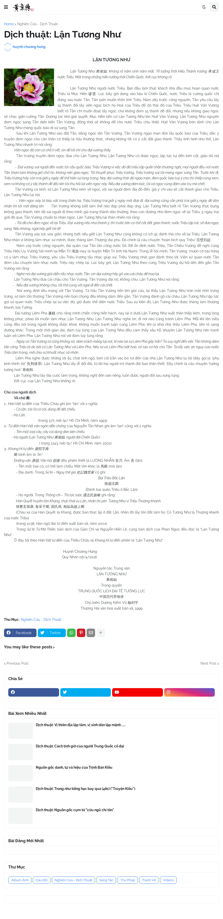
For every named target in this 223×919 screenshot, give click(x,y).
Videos (168, 880)
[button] (6, 7)
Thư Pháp (127, 880)
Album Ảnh (20, 880)
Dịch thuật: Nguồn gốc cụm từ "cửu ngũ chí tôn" (75, 810)
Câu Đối (42, 880)
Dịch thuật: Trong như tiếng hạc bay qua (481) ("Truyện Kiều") (85, 789)
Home (9, 24)
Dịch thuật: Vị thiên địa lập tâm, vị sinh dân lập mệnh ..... (80, 725)
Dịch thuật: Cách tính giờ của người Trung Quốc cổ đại (80, 746)
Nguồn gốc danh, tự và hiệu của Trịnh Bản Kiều (74, 767)
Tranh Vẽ (149, 880)
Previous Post (18, 663)
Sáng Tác (106, 880)
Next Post (208, 663)
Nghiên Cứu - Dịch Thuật (37, 24)
